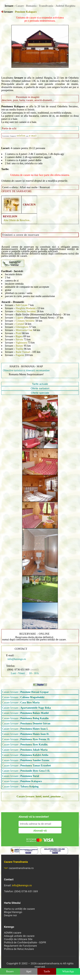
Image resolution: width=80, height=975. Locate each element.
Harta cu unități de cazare (19, 908)
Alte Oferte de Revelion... (17, 220)
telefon (21, 135)
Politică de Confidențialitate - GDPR (25, 942)
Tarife (47, 971)
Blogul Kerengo (13, 912)
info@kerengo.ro (16, 659)
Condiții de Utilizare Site (18, 939)
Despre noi (10, 915)
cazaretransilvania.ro (19, 868)
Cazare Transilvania (16, 861)
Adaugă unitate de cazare (19, 936)
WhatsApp (68, 971)
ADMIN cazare (12, 932)
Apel (28, 971)
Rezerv (10, 971)
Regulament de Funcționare (20, 945)
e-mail (33, 135)
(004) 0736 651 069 (18, 669)
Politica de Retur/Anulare (19, 949)
